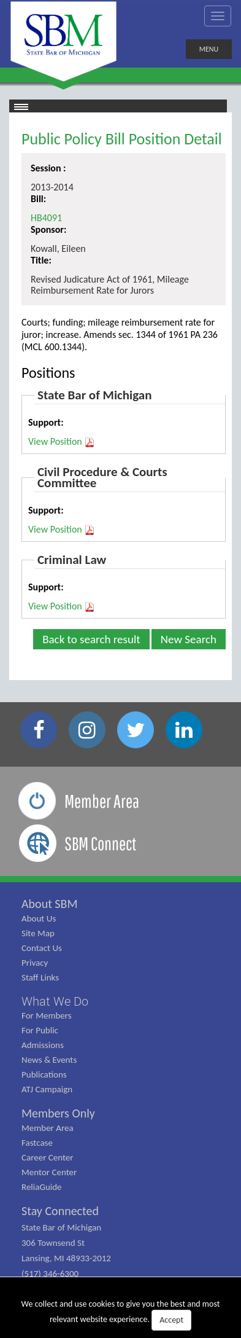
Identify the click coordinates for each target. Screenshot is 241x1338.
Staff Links (40, 977)
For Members (46, 1015)
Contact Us (41, 947)
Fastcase (37, 1142)
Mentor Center (49, 1172)
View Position (61, 441)
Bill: (38, 199)
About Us (38, 918)
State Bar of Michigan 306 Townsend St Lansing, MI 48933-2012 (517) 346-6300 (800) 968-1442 (66, 1258)
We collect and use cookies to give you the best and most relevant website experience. (120, 1315)
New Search (188, 639)
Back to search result (91, 639)
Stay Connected (60, 1210)
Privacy (34, 962)
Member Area (47, 1127)
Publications (44, 1074)
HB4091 (46, 218)
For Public (39, 1030)
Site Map (38, 933)
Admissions (42, 1044)
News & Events (49, 1059)
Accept (171, 1320)
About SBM (49, 903)
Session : (48, 168)
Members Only (58, 1113)
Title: (41, 260)
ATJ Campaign (46, 1089)
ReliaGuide (41, 1186)
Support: (46, 422)
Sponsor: (48, 229)
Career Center (47, 1157)
